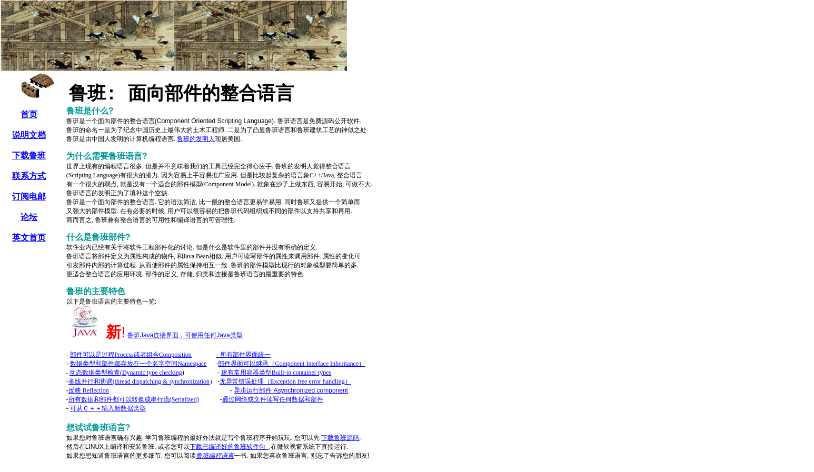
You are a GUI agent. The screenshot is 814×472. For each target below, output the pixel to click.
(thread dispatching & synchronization (139, 381)
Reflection (88, 390)
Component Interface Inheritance (291, 363)
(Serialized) (133, 399)
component (291, 390)
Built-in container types (276, 372)
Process (114, 354)
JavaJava (185, 335)
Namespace (138, 363)
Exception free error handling (285, 381)
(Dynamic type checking (126, 372)
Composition (175, 354)
